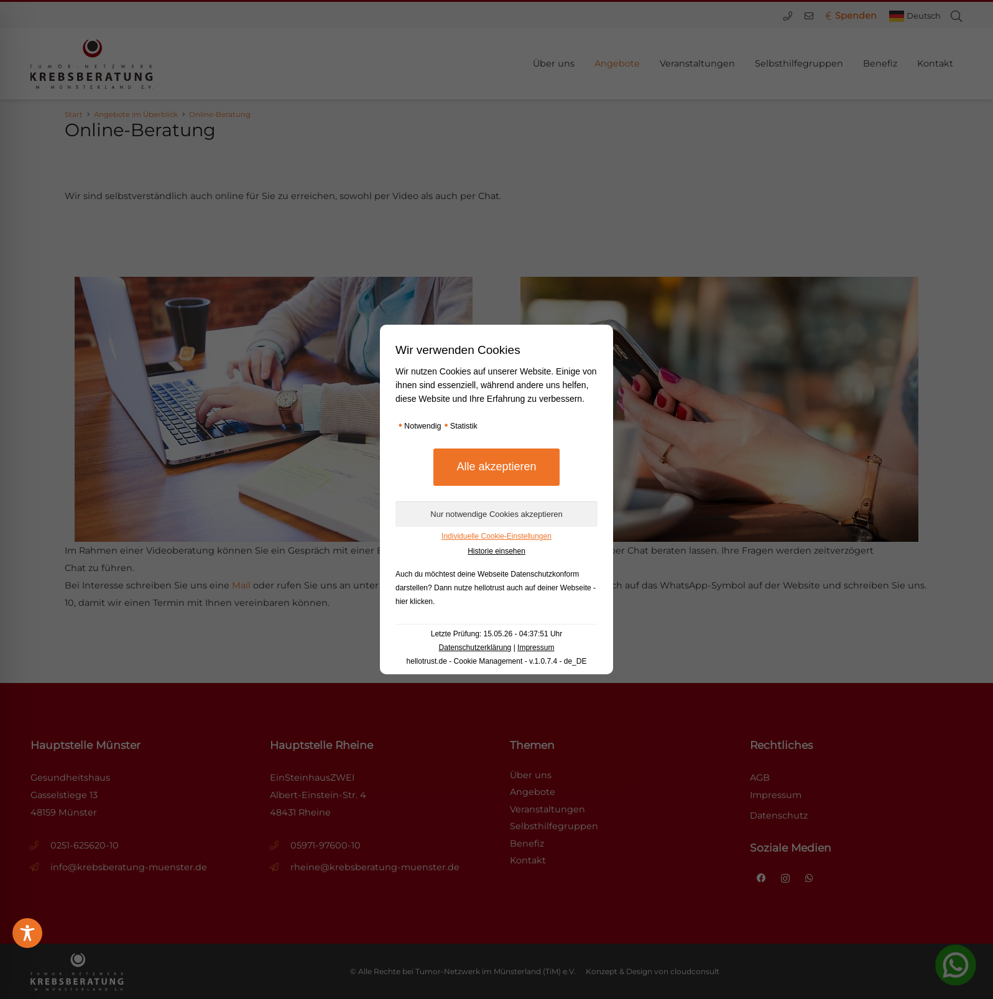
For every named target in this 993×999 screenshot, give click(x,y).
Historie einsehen (496, 551)
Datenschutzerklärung (475, 647)
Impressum (535, 647)
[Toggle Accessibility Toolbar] (27, 933)
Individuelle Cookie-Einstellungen (496, 536)
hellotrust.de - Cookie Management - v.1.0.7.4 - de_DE (497, 661)
